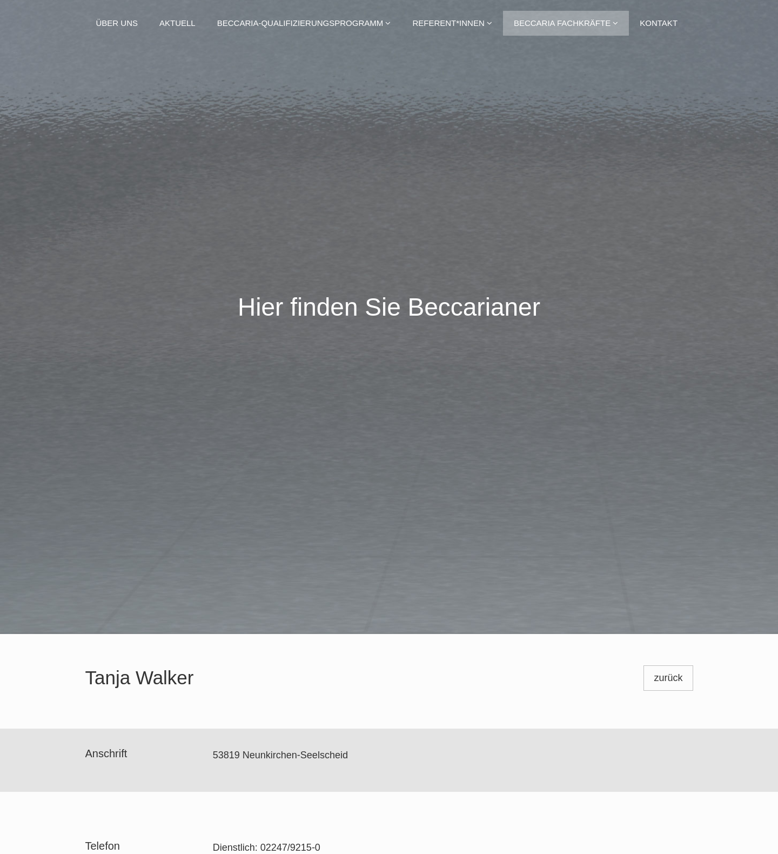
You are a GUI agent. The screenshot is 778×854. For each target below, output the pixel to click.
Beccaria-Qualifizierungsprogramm (304, 23)
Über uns (117, 23)
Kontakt (659, 23)
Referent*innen (452, 23)
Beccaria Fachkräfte (566, 23)
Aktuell (177, 23)
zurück (668, 677)
